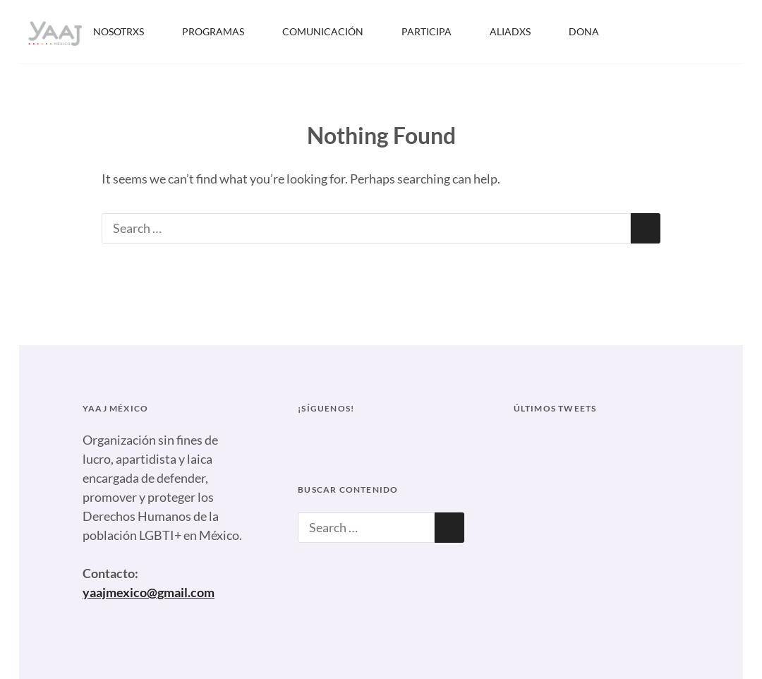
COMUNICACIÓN (332, 31)
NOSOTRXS (127, 31)
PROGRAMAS (222, 31)
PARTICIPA (435, 31)
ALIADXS (519, 31)
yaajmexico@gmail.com (148, 592)
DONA (584, 31)
